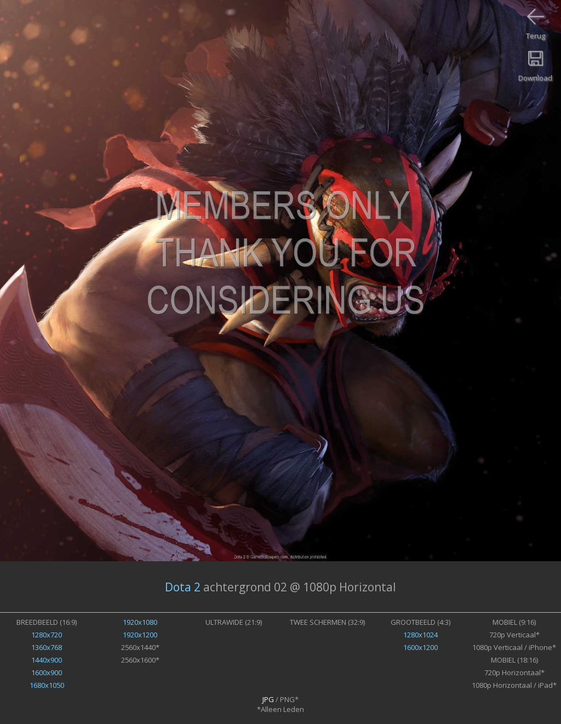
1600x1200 (420, 647)
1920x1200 (140, 635)
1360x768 (46, 647)
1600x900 (46, 672)
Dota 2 (183, 587)
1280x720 (46, 635)
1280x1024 (420, 635)
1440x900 (46, 660)
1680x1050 (47, 685)
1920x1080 (140, 622)
